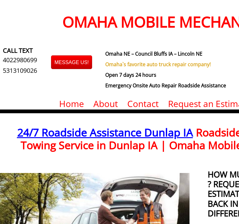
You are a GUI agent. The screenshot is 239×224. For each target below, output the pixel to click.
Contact (143, 104)
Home (71, 104)
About (105, 104)
